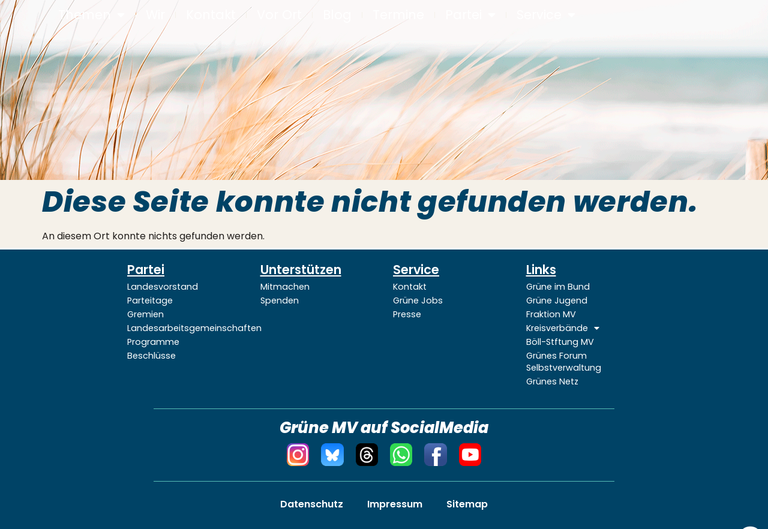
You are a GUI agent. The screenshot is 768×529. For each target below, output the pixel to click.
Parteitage (150, 300)
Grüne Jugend (556, 300)
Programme (153, 342)
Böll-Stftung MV (560, 342)
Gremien (145, 314)
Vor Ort (279, 15)
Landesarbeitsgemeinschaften (184, 328)
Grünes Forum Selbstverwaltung (563, 362)
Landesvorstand (162, 287)
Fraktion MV (551, 314)
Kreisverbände (562, 328)
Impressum (394, 504)
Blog (337, 15)
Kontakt (211, 15)
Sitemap (467, 504)
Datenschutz (311, 504)
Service (546, 15)
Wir (155, 15)
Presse (407, 314)
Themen (91, 15)
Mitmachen (285, 287)
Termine (398, 15)
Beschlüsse (151, 356)
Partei (470, 15)
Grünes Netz (552, 381)
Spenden (279, 300)
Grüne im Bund (558, 287)
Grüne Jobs (418, 300)
